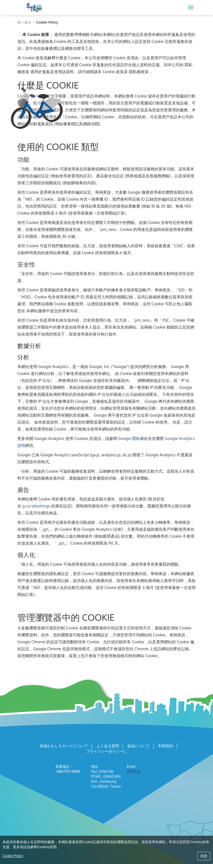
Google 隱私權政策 (135, 438)
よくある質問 (108, 746)
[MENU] (191, 7)
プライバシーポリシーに (106, 751)
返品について (138, 746)
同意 (203, 856)
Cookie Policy (12, 856)
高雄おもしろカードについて (64, 746)
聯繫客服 (134, 771)
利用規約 (165, 746)
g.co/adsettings (36, 505)
